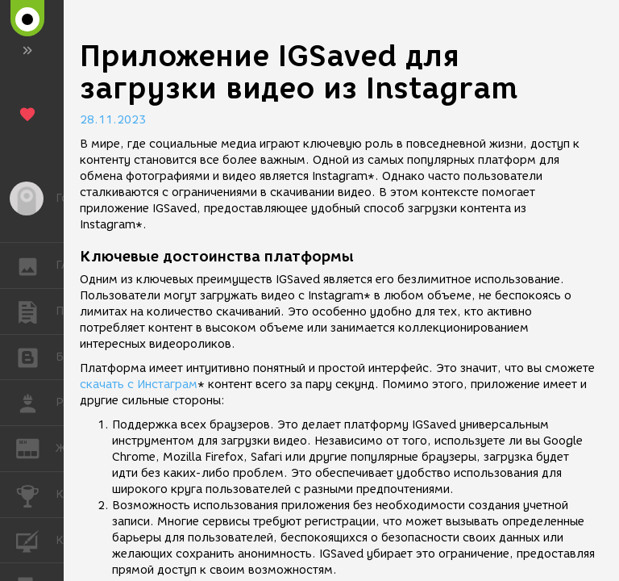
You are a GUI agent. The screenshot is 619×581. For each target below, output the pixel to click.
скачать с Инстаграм (138, 384)
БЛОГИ (36, 356)
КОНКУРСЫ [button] (36, 494)
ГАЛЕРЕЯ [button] (36, 265)
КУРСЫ (36, 539)
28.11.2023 (113, 120)
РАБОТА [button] (36, 402)
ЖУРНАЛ (36, 447)
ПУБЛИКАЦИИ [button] (36, 311)
